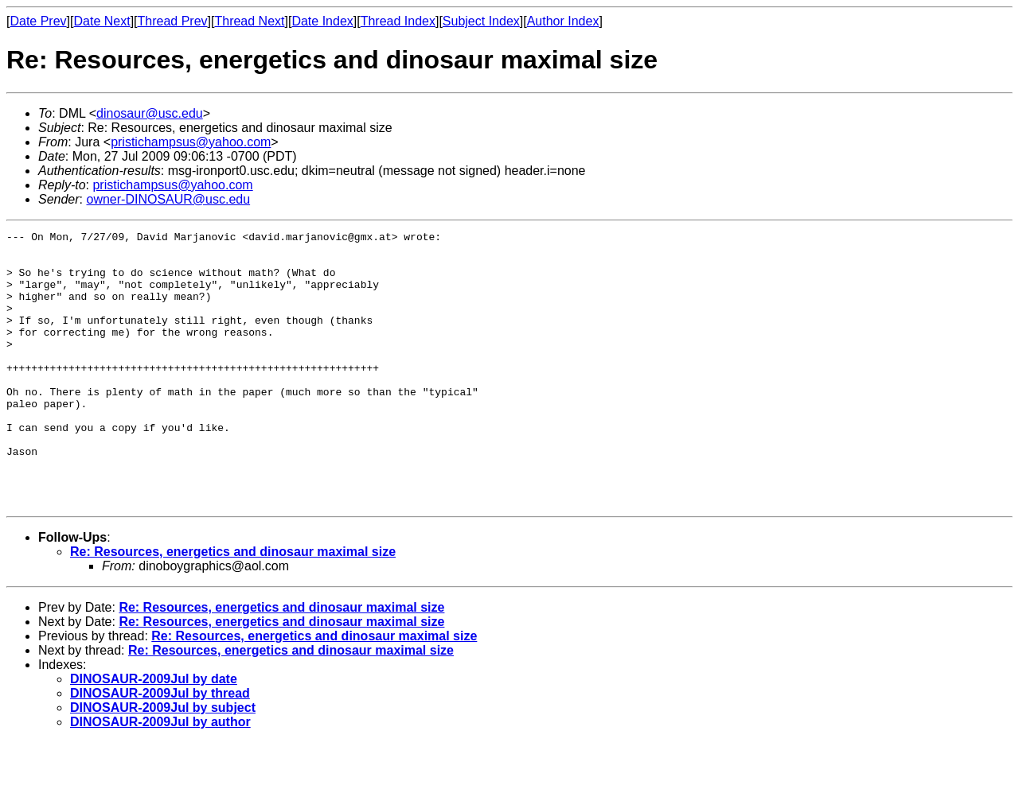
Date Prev (38, 21)
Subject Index (481, 21)
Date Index (322, 21)
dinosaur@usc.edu (149, 113)
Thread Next (249, 21)
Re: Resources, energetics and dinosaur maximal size (233, 606)
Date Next (101, 21)
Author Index (563, 21)
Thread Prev (173, 21)
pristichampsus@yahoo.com (191, 142)
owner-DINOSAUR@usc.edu (168, 199)
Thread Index (398, 21)
